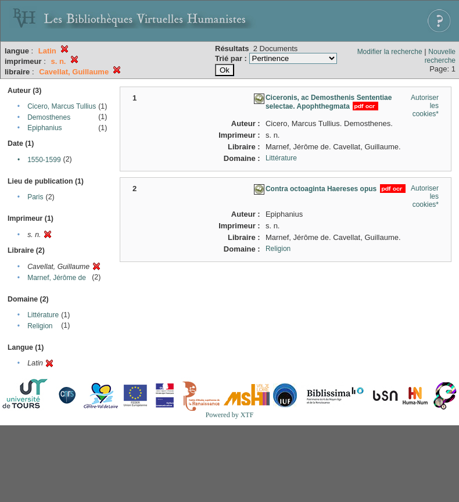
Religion (39, 326)
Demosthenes (48, 117)
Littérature (43, 315)
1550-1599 (43, 160)
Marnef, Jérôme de (56, 278)
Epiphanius (44, 128)
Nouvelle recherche (440, 56)
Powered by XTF (230, 415)
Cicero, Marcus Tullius (61, 106)
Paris (35, 197)
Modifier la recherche (389, 52)
